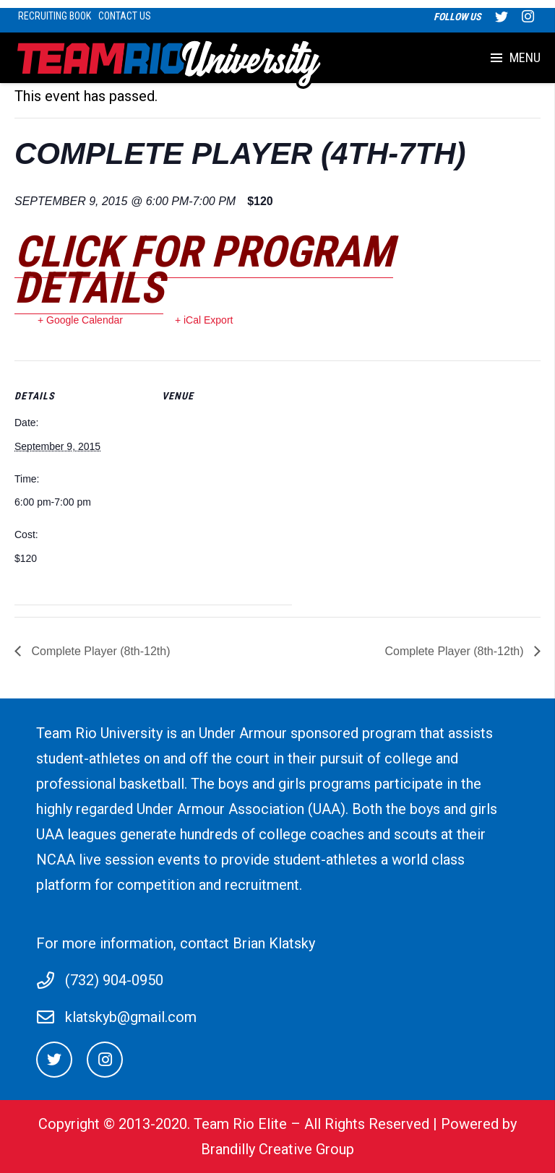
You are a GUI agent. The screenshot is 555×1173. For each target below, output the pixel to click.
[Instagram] (105, 1060)
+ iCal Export (204, 320)
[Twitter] (54, 1060)
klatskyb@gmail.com (131, 1017)
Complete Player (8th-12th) (99, 651)
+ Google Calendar (80, 320)
